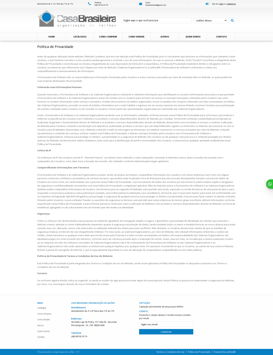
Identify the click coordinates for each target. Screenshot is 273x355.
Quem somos (193, 36)
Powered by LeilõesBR (225, 351)
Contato (221, 36)
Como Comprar (108, 36)
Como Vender (136, 36)
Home (51, 36)
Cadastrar (166, 331)
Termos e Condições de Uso (170, 351)
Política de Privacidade (199, 351)
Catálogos (79, 36)
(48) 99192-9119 (101, 5)
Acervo (165, 36)
